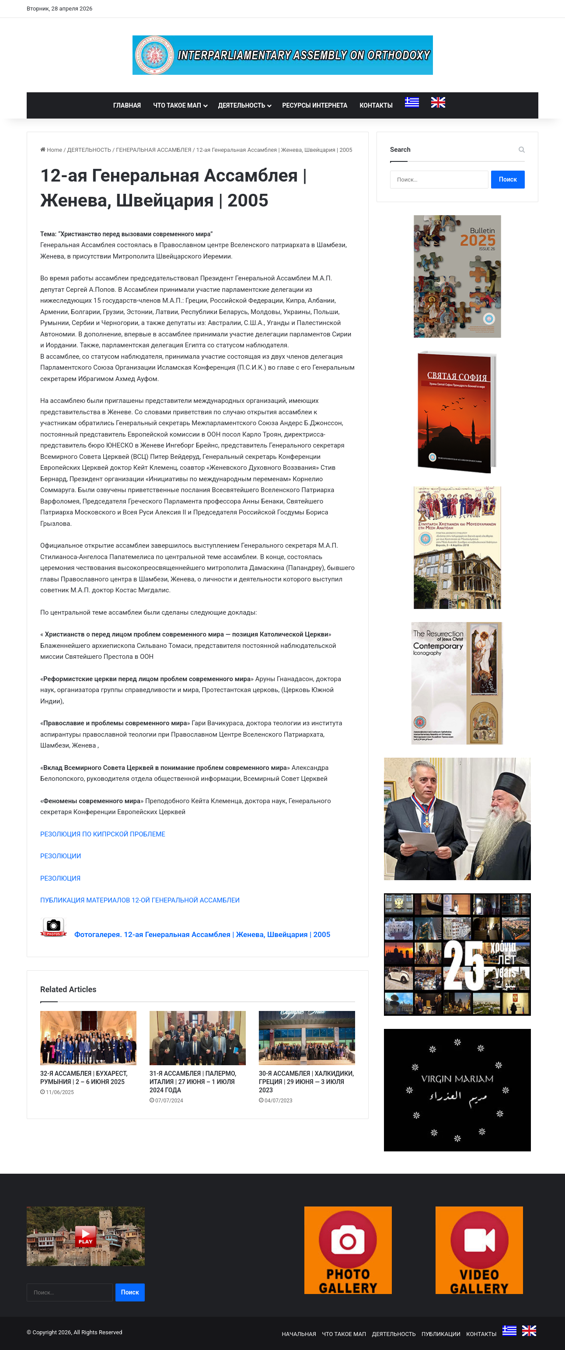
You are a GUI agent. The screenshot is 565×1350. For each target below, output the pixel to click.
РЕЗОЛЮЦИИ (60, 856)
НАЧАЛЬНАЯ (299, 1334)
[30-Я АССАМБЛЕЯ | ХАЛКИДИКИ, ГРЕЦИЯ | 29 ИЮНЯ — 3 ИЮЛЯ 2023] (307, 1038)
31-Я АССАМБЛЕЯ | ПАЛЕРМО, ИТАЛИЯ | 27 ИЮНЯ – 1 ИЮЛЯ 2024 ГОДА (193, 1082)
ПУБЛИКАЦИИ (441, 1334)
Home (51, 150)
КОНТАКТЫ (376, 105)
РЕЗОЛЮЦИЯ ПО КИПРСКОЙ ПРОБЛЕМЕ (102, 834)
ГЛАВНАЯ (127, 105)
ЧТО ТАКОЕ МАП (177, 105)
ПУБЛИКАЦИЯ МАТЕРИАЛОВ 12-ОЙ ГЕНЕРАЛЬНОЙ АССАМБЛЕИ (140, 900)
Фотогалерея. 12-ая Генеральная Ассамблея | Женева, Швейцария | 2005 (198, 934)
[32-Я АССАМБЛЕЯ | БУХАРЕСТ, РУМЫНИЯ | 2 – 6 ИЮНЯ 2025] (88, 1038)
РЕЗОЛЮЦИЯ (60, 878)
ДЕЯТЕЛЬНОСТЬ (241, 105)
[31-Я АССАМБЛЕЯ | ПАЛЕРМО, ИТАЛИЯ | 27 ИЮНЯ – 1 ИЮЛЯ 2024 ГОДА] (198, 1038)
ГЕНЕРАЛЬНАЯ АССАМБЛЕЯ (153, 150)
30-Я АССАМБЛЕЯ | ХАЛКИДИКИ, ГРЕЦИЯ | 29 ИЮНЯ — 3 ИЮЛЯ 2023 (306, 1082)
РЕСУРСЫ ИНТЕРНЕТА (314, 105)
